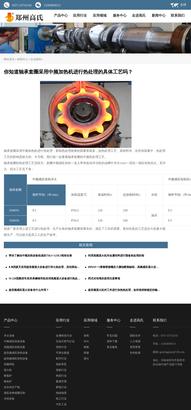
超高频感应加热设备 (16, 358)
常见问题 (112, 335)
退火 (86, 358)
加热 (86, 335)
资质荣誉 (135, 347)
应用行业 (80, 15)
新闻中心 (158, 15)
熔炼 (86, 347)
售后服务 (112, 347)
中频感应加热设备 (14, 341)
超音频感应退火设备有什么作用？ (29, 290)
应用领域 (100, 15)
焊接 (86, 352)
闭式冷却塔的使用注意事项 (104, 278)
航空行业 (61, 358)
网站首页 (9, 59)
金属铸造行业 (64, 335)
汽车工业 (61, 404)
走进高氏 (139, 15)
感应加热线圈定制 (14, 392)
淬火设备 (9, 335)
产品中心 (61, 15)
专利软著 (135, 352)
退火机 (8, 370)
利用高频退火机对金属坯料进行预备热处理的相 (116, 255)
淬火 (86, 341)
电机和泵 (61, 364)
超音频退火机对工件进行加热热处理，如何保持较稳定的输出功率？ (124, 290)
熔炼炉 (8, 375)
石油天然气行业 (65, 341)
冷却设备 (9, 398)
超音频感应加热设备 (16, 352)
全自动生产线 (12, 387)
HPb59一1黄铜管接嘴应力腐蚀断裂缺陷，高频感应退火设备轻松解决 (124, 267)
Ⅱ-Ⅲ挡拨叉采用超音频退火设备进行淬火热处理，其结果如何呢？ (45, 267)
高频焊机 (9, 364)
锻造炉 (8, 381)
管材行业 (61, 347)
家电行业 (61, 387)
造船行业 (61, 370)
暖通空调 (61, 381)
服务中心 (120, 15)
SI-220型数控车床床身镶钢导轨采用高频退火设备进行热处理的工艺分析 (45, 278)
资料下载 (112, 341)
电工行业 (61, 398)
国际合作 (135, 335)
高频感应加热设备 (14, 347)
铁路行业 (61, 375)
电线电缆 (61, 392)
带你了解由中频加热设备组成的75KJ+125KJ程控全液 (40, 255)
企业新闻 (35, 59)
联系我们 (178, 15)
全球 (183, 4)
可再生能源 (62, 352)
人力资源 (135, 341)
